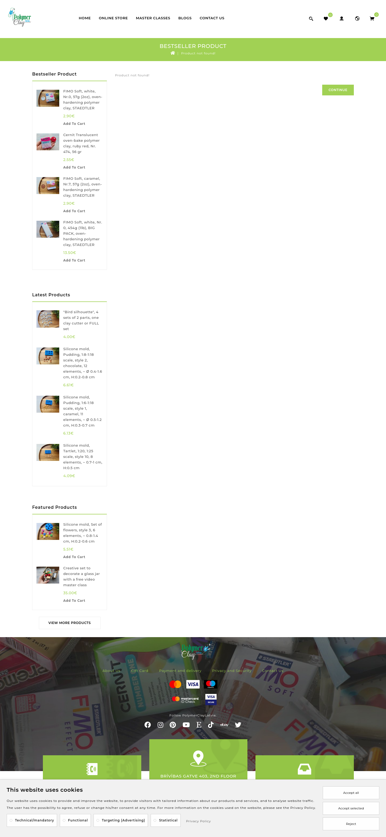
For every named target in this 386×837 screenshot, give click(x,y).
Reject (351, 824)
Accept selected (351, 808)
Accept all (351, 793)
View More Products (70, 623)
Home (85, 18)
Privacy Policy (198, 821)
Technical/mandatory (34, 820)
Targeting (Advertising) (123, 820)
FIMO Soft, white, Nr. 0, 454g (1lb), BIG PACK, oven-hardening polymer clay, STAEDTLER (82, 233)
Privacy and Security (232, 670)
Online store (113, 18)
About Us (111, 670)
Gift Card (140, 670)
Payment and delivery (180, 670)
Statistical (168, 820)
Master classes (153, 18)
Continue (338, 90)
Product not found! (198, 53)
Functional (78, 820)
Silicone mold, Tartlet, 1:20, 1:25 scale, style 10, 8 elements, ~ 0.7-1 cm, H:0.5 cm (82, 456)
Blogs (185, 18)
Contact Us (212, 18)
